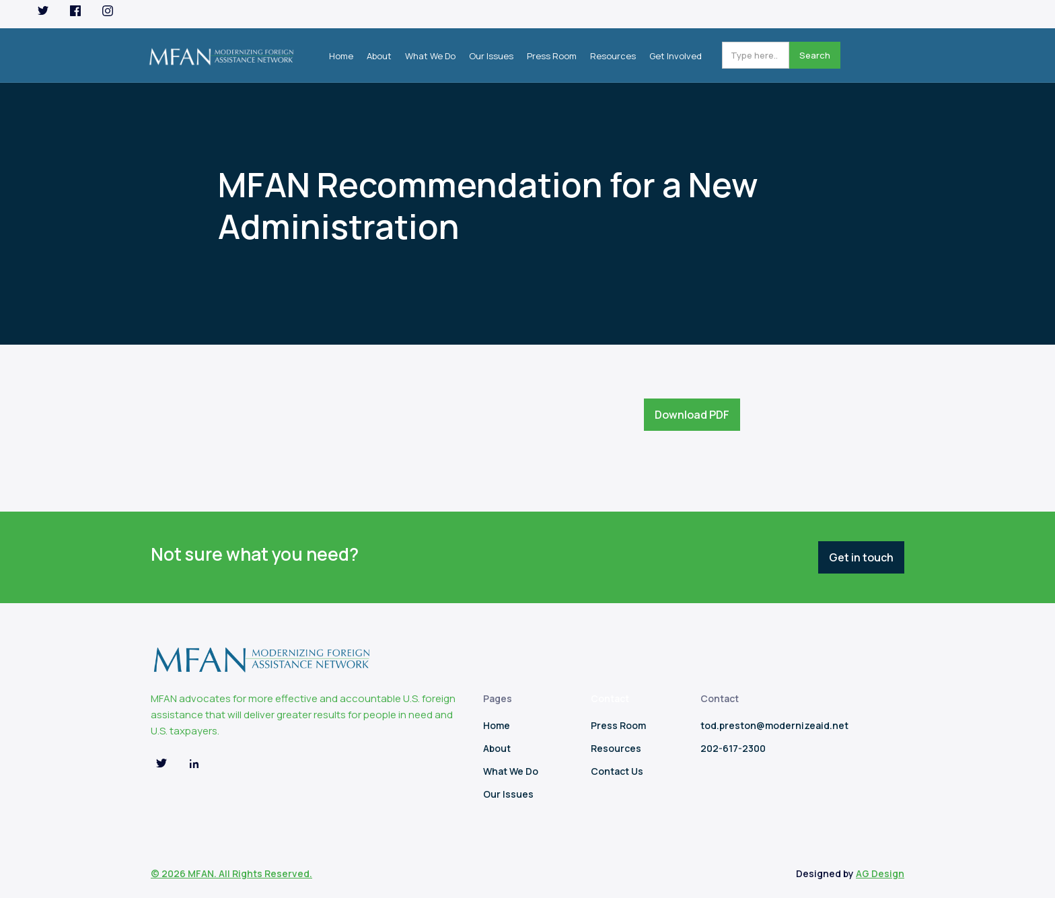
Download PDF (692, 414)
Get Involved (675, 56)
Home (341, 56)
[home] (221, 52)
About (379, 56)
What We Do (430, 56)
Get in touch (861, 557)
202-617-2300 (733, 748)
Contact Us (617, 771)
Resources (613, 56)
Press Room (552, 56)
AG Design (880, 873)
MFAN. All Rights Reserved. (250, 873)
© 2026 (169, 873)
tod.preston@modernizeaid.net (774, 725)
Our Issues (491, 56)
